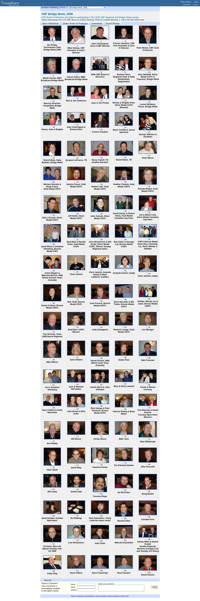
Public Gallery (186, 2)
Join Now (186, 4)
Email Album (90, 596)
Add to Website (114, 596)
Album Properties (77, 596)
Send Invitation (101, 596)
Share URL (124, 596)
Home (62, 7)
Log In (195, 4)
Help (196, 2)
